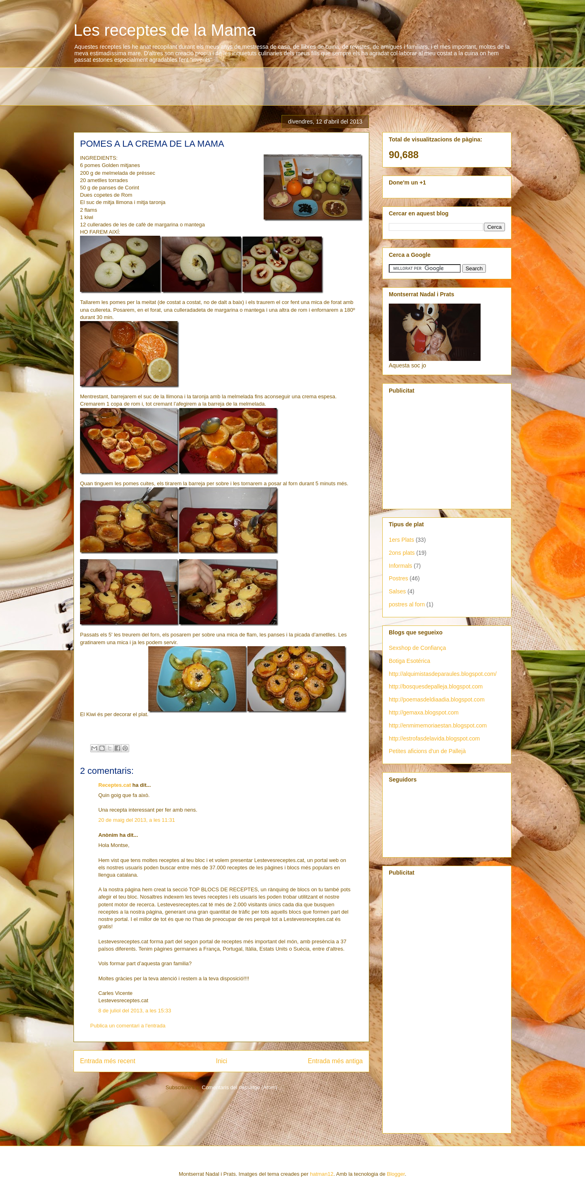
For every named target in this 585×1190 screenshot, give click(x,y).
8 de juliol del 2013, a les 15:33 (134, 1011)
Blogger (396, 1174)
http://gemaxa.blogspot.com (424, 712)
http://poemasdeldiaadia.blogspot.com (437, 699)
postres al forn (407, 604)
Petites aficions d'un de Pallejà (427, 751)
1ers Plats (401, 539)
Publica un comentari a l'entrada (127, 1026)
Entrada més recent (107, 1061)
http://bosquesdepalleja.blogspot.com (436, 686)
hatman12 (322, 1174)
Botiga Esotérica (409, 661)
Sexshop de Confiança (417, 648)
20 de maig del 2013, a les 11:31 (136, 820)
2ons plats (402, 552)
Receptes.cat (114, 785)
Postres (398, 578)
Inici (222, 1061)
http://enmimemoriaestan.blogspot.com (438, 725)
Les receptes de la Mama (165, 30)
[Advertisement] (221, 85)
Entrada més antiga (335, 1061)
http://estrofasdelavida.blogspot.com (434, 738)
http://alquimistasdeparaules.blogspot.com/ (442, 674)
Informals (400, 565)
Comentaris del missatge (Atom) (239, 1087)
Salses (397, 591)
